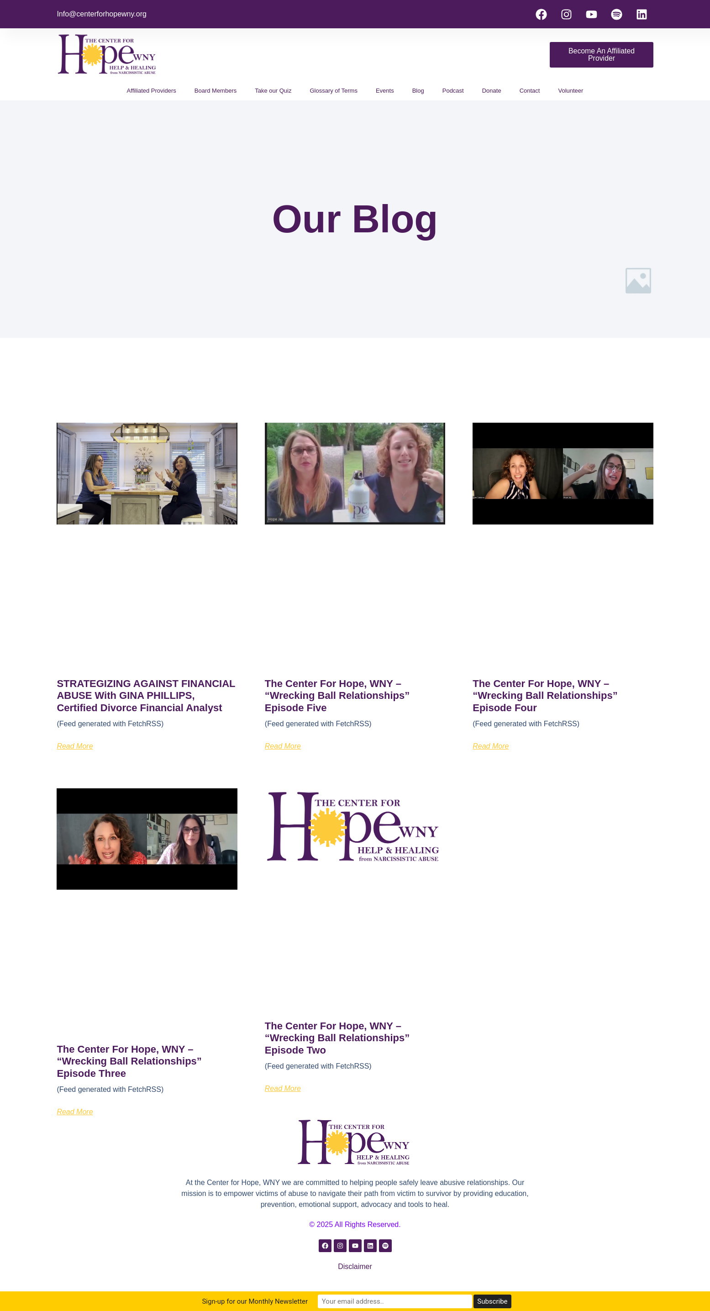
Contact (530, 90)
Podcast (453, 90)
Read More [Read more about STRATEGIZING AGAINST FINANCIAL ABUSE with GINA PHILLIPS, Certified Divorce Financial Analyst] (75, 746)
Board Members (216, 90)
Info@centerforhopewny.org (102, 14)
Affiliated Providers (151, 90)
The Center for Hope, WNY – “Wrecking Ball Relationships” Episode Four (545, 695)
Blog (418, 90)
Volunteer (570, 90)
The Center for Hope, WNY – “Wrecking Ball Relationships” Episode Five (337, 695)
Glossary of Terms (334, 90)
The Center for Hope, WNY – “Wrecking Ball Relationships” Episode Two (337, 1038)
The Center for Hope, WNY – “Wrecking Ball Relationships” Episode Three (129, 1061)
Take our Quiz (273, 90)
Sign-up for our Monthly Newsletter (277, 1301)
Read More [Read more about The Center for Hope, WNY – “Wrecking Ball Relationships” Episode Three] (75, 1112)
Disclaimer (355, 1266)
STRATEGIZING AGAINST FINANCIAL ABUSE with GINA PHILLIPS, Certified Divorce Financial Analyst (146, 695)
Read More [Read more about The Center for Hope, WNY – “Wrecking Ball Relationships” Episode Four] (491, 746)
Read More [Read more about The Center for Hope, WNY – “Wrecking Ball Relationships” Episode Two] (283, 1088)
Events (385, 90)
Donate (491, 90)
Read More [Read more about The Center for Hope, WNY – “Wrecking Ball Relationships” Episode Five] (283, 746)
